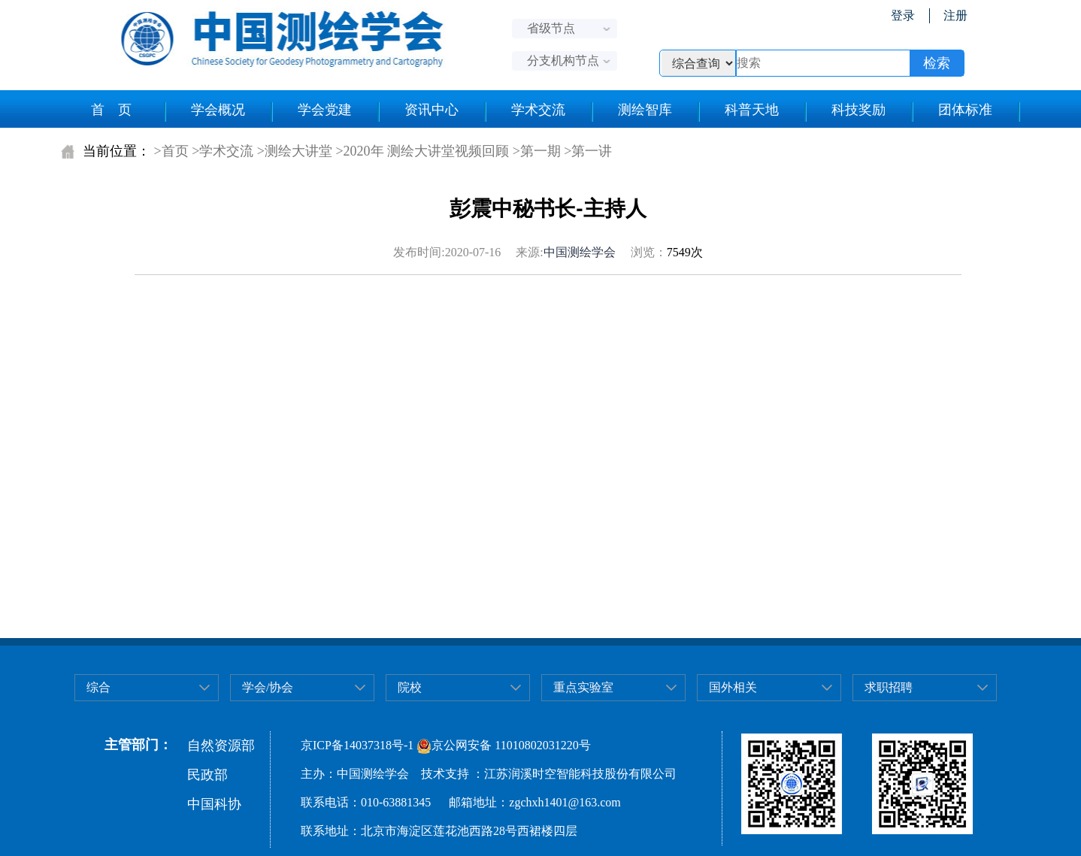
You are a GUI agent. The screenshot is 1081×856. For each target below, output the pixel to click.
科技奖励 (858, 109)
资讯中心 (431, 109)
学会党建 (325, 109)
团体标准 (965, 109)
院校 (410, 687)
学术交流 (538, 109)
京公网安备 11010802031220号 (503, 745)
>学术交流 (222, 151)
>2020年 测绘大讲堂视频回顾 (422, 151)
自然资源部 (221, 745)
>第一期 (537, 151)
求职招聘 (888, 687)
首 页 (111, 109)
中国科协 (214, 804)
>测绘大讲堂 (294, 151)
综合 (98, 687)
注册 (955, 15)
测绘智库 (645, 109)
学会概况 (218, 109)
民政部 (207, 774)
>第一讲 (588, 151)
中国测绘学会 (580, 252)
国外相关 (733, 687)
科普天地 (752, 109)
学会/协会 (267, 687)
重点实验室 (583, 687)
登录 (903, 15)
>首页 (171, 151)
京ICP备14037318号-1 (357, 745)
